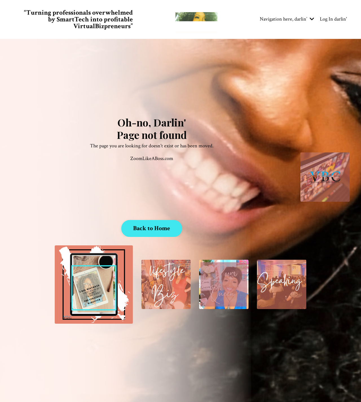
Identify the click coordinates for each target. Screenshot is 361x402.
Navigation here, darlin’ (287, 19)
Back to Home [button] (151, 228)
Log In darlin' (333, 19)
